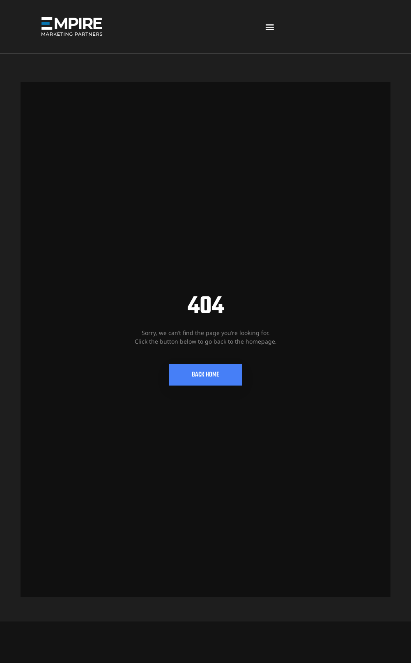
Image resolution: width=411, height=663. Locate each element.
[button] (269, 27)
